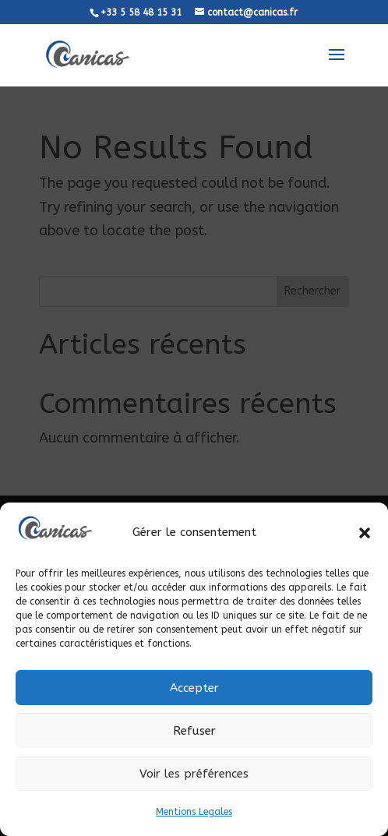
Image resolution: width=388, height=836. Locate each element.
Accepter (194, 688)
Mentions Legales (194, 811)
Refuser (194, 731)
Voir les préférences (194, 774)
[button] (364, 533)
